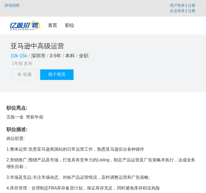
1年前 (17, 63)
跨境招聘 (12, 5)
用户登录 (177, 5)
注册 (191, 5)
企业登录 (177, 11)
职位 (69, 25)
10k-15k (18, 55)
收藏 (24, 74)
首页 (52, 25)
